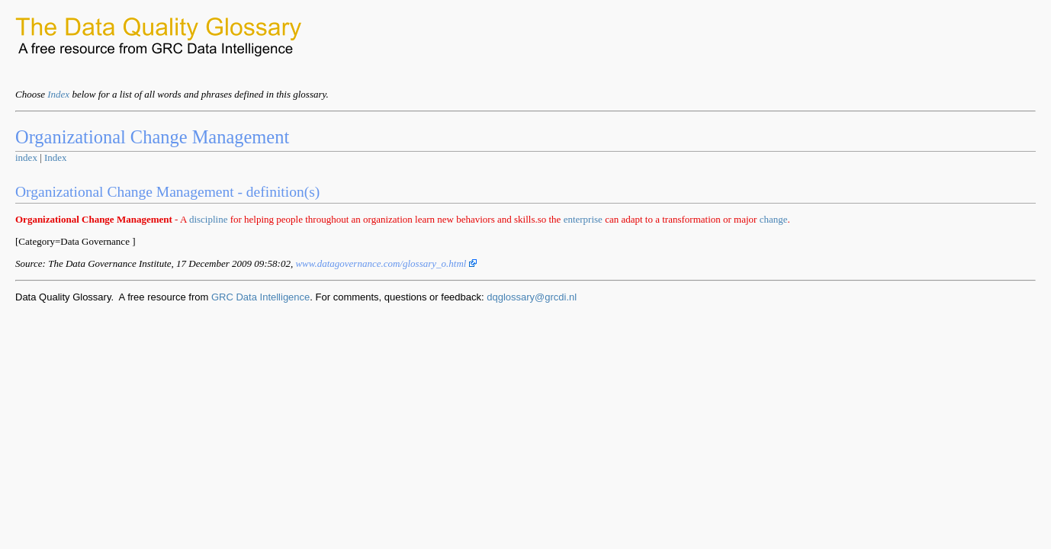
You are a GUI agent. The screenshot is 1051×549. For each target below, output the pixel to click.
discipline (208, 219)
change (774, 219)
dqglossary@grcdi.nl (532, 297)
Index (58, 94)
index (26, 157)
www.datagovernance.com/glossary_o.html (385, 263)
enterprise (583, 219)
